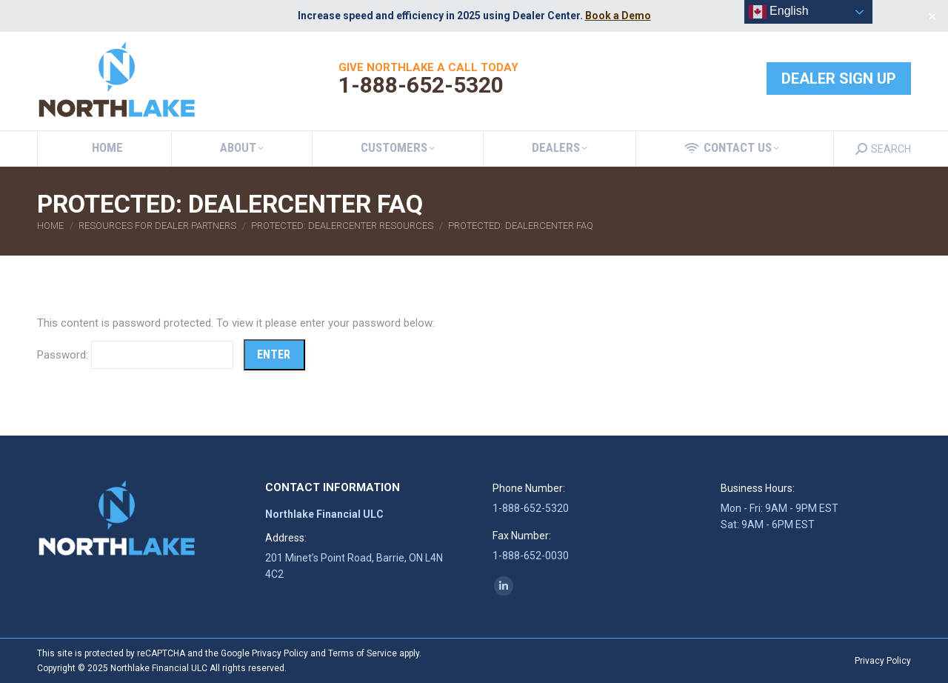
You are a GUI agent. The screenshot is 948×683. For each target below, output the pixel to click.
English (779, 12)
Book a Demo (618, 15)
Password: (135, 355)
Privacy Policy (280, 653)
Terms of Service (362, 653)
